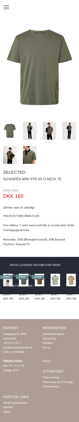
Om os (46, 347)
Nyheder (8, 407)
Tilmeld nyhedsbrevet (15, 402)
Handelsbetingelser (53, 334)
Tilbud (6, 411)
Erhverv (47, 361)
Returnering (49, 338)
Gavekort (48, 343)
